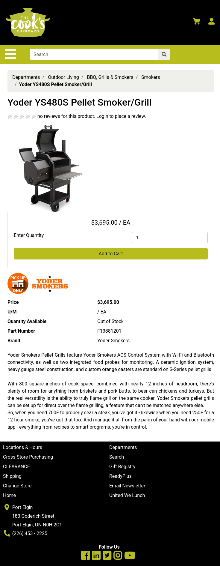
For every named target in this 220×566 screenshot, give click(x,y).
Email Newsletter (127, 486)
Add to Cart (111, 253)
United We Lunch (127, 495)
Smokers (150, 77)
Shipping (12, 476)
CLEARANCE (16, 466)
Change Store (17, 486)
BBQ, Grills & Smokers (110, 77)
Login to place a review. (121, 116)
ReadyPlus (120, 476)
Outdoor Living (63, 77)
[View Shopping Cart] (196, 22)
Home (9, 495)
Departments (26, 77)
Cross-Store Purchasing (28, 457)
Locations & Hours (22, 447)
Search (116, 457)
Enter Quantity (29, 235)
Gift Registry (122, 466)
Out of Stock (110, 321)
